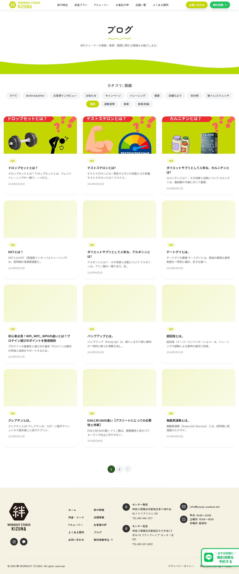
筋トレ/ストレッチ (218, 95)
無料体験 (220, 5)
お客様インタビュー (65, 95)
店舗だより (175, 95)
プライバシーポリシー (181, 566)
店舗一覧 (141, 5)
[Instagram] (14, 541)
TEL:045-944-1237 (142, 518)
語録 (92, 104)
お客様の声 (122, 5)
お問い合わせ (197, 5)
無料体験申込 (103, 540)
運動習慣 (109, 104)
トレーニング (137, 95)
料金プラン (81, 5)
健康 (157, 95)
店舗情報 (99, 517)
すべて (13, 95)
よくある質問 (160, 5)
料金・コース (76, 517)
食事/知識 (143, 104)
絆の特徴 (62, 5)
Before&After (35, 95)
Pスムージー (101, 5)
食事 (126, 104)
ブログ (98, 532)
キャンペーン (113, 95)
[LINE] (23, 541)
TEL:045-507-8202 (142, 544)
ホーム (72, 510)
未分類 (194, 95)
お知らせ (91, 95)
